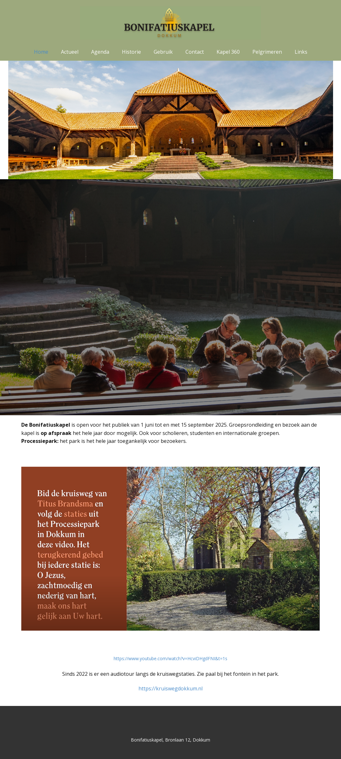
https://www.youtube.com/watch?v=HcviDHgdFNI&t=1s (170, 658)
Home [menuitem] (41, 51)
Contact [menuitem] (194, 51)
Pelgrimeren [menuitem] (267, 51)
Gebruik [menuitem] (163, 51)
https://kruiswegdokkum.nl (170, 688)
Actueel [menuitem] (69, 51)
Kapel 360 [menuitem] (228, 51)
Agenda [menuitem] (100, 51)
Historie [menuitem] (131, 51)
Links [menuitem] (301, 51)
